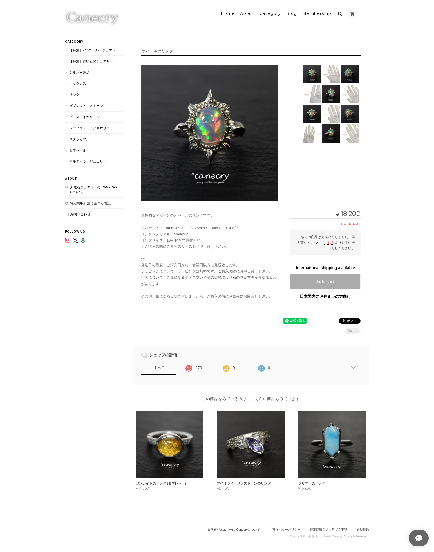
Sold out (325, 281)
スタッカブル (79, 138)
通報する (352, 330)
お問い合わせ (80, 213)
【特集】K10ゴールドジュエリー (94, 49)
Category (270, 13)
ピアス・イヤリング (84, 116)
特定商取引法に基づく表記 (90, 202)
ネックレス (77, 83)
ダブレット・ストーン (86, 105)
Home (228, 13)
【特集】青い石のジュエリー (91, 60)
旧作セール (77, 150)
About (247, 13)
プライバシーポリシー (285, 529)
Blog (291, 13)
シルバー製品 (79, 72)
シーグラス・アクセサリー (89, 127)
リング (74, 94)
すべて (159, 367)
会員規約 (363, 529)
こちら (329, 242)
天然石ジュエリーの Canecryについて (93, 189)
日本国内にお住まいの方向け (325, 296)
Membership (316, 13)
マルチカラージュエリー (87, 161)
